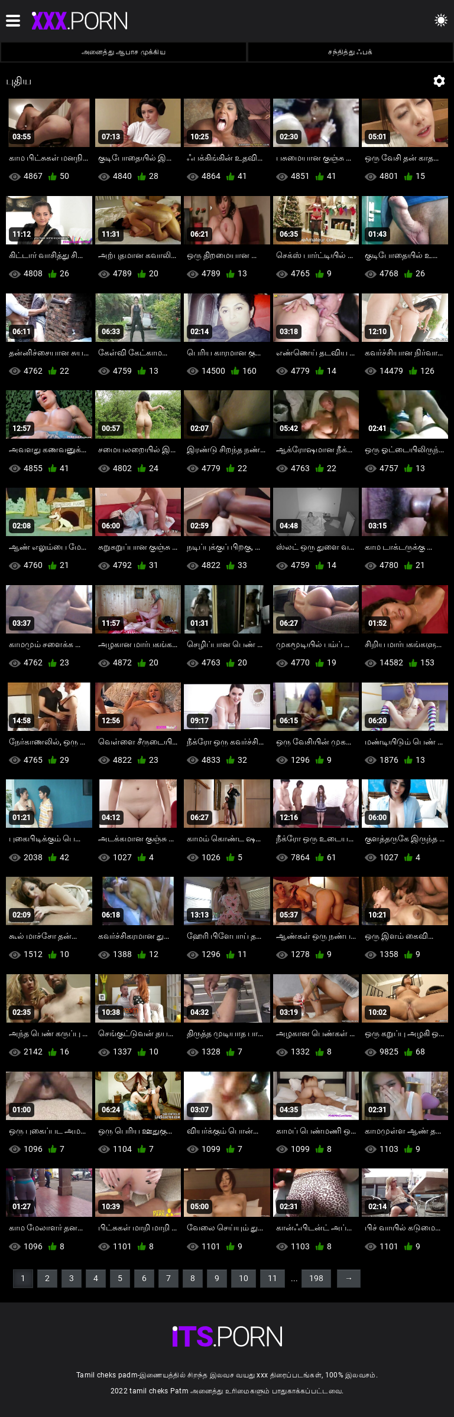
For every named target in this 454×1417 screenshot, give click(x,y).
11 (272, 1278)
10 (243, 1278)
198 (316, 1278)
